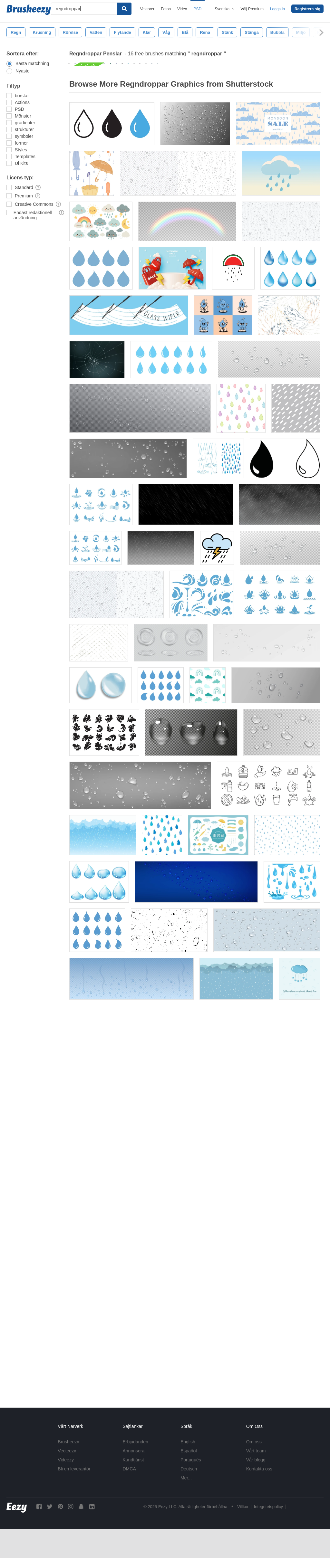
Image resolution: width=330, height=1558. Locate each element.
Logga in (277, 9)
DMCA (129, 1468)
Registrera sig (307, 9)
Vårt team (256, 1450)
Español (188, 1450)
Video (182, 9)
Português (190, 1459)
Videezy (66, 1459)
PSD (198, 9)
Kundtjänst (133, 1459)
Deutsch (188, 1468)
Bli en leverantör (74, 1468)
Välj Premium (252, 9)
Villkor (242, 1506)
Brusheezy (68, 1441)
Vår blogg (256, 1459)
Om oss (254, 1441)
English (187, 1441)
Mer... (186, 1477)
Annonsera (134, 1450)
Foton (166, 9)
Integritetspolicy (268, 1506)
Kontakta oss (259, 1468)
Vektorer (147, 9)
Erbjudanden (135, 1441)
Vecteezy (67, 1450)
